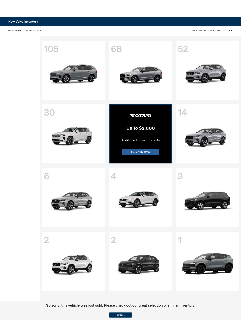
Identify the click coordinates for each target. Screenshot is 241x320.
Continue (120, 315)
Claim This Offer (140, 152)
